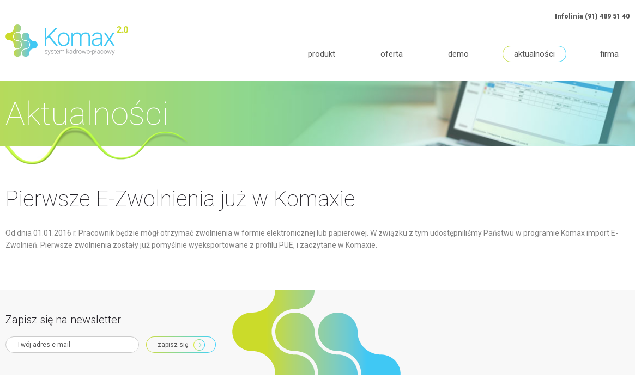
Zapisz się (173, 344)
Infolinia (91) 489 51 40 (592, 16)
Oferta (391, 54)
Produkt (321, 54)
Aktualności (534, 54)
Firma (609, 54)
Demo (458, 54)
